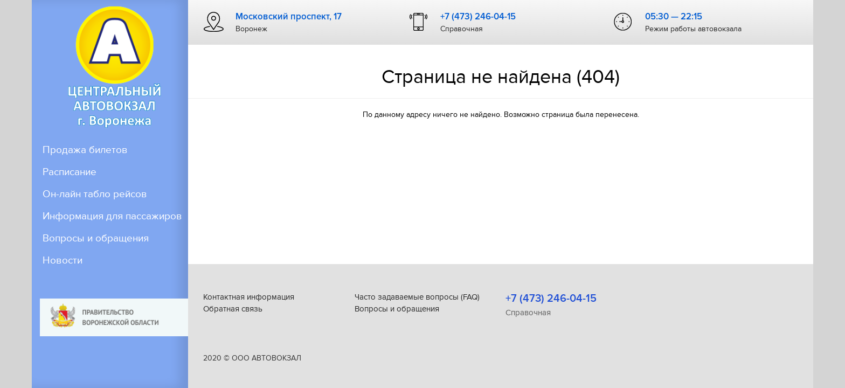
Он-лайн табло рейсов (95, 194)
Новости (62, 275)
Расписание (69, 172)
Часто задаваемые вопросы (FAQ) (417, 297)
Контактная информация (248, 297)
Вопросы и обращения (96, 253)
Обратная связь (232, 309)
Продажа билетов (85, 150)
